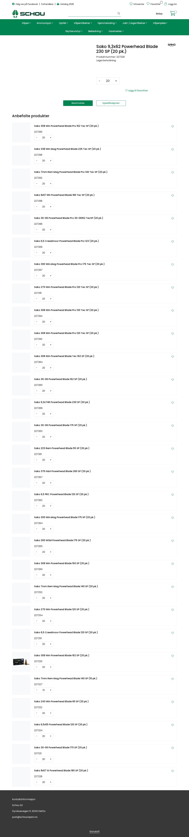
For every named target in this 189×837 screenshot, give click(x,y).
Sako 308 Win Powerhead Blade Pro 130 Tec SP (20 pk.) (66, 310)
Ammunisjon (44, 23)
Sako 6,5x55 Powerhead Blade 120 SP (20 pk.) (61, 724)
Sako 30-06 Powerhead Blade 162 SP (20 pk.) (60, 379)
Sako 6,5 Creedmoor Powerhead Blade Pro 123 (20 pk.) (66, 241)
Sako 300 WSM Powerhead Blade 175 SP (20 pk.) (62, 540)
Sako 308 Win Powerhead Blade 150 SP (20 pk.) (61, 563)
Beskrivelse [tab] (77, 103)
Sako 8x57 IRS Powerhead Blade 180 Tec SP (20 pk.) (64, 195)
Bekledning (94, 31)
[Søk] (92, 14)
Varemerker (115, 31)
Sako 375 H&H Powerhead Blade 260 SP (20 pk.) (62, 471)
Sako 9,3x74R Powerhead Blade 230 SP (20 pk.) (62, 402)
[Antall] (108, 80)
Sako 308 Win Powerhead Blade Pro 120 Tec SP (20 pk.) (66, 333)
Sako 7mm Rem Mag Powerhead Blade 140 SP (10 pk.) (65, 678)
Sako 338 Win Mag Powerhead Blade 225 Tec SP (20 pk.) (67, 149)
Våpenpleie (159, 23)
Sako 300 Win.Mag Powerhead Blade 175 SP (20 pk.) (64, 517)
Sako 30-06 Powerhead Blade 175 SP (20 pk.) (60, 425)
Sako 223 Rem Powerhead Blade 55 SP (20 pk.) (61, 448)
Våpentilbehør (82, 23)
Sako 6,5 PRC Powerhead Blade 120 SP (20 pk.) (61, 494)
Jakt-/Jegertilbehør (133, 23)
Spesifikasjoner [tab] (111, 103)
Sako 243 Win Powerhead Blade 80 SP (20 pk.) (61, 701)
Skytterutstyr (73, 31)
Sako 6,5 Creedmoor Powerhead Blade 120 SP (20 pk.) (66, 632)
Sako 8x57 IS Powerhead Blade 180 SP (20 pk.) (61, 770)
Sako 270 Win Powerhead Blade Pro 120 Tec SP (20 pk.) (66, 287)
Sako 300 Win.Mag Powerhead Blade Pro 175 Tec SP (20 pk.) (69, 264)
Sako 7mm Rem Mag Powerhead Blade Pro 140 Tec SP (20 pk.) (70, 172)
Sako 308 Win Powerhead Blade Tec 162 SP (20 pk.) (64, 356)
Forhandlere (47, 4)
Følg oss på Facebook (25, 4)
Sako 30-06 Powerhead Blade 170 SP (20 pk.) (60, 747)
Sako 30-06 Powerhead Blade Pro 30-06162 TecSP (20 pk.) (68, 218)
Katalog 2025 (65, 4)
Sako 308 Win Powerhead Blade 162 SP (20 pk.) (61, 655)
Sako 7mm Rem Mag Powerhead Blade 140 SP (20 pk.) (66, 586)
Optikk (62, 23)
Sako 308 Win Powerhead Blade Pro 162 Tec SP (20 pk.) (66, 126)
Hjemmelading (106, 23)
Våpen (25, 23)
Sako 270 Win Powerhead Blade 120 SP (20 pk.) (61, 609)
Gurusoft (94, 831)
